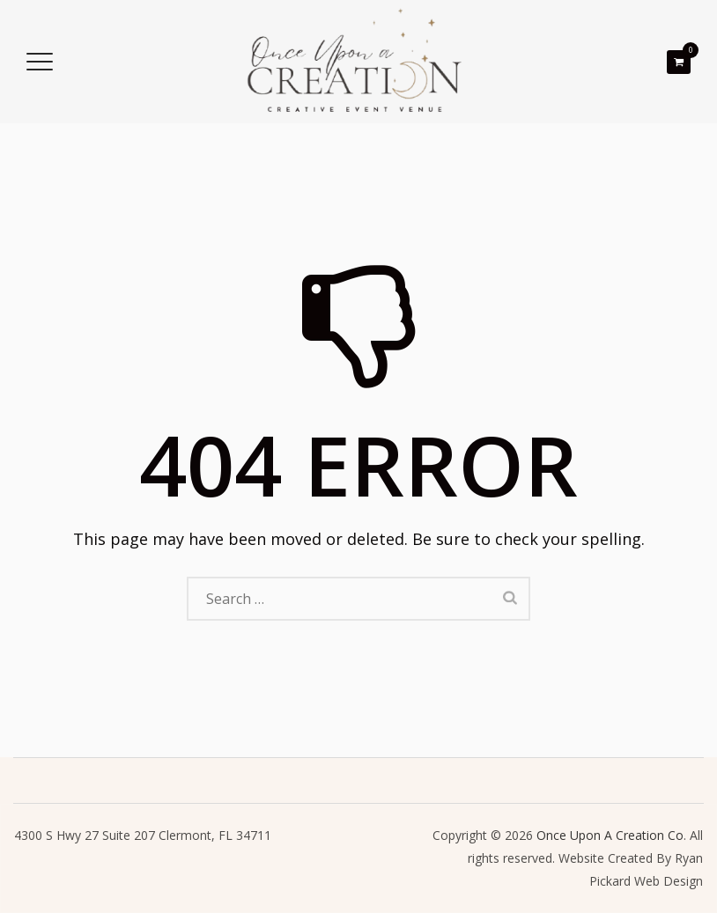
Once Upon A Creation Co (610, 835)
